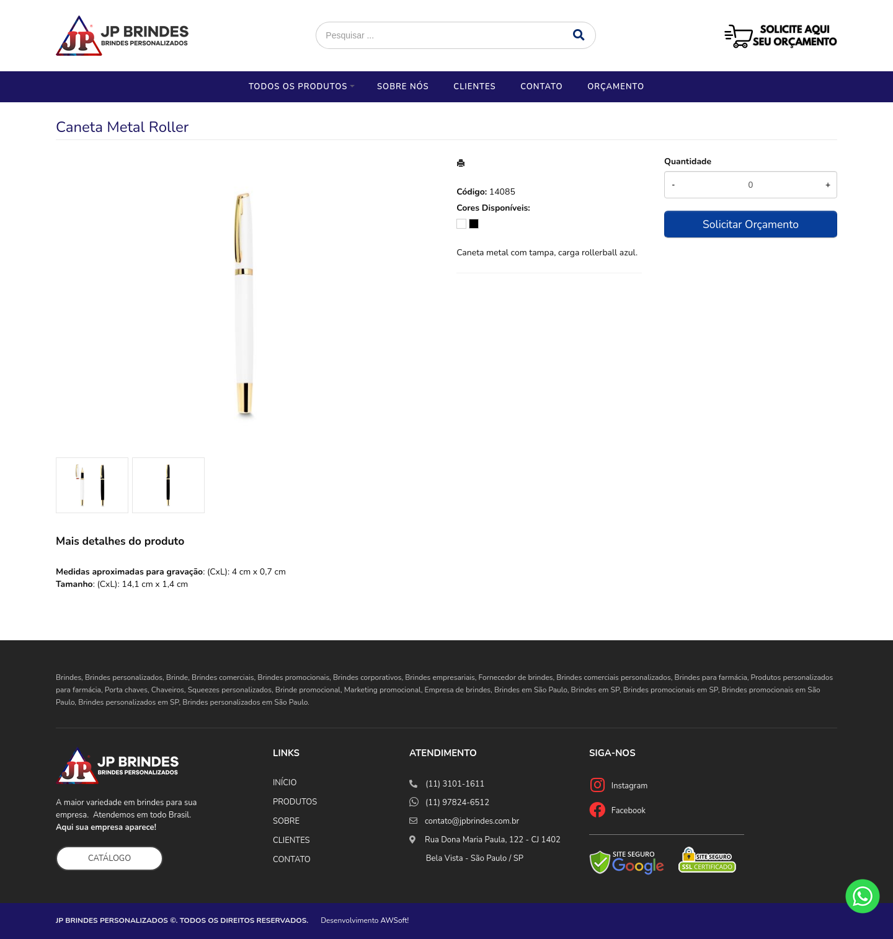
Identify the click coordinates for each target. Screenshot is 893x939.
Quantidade (687, 161)
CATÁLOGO (109, 858)
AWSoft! (395, 920)
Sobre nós (403, 86)
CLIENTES (291, 840)
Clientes (474, 86)
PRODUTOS (295, 802)
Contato (541, 86)
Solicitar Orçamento (751, 224)
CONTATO (292, 859)
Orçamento (615, 86)
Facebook (628, 810)
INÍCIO (284, 782)
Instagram (629, 785)
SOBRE (286, 821)
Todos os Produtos (298, 86)
